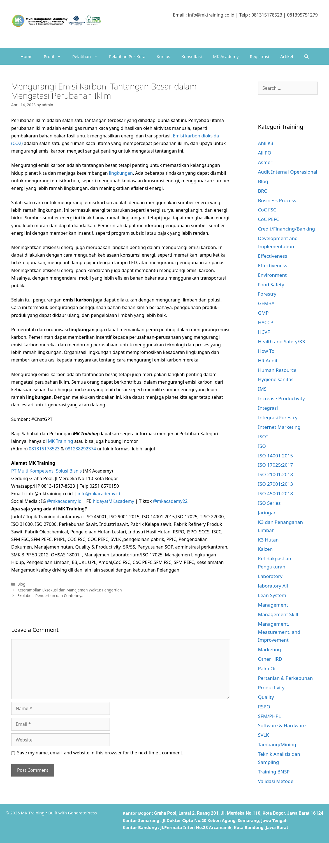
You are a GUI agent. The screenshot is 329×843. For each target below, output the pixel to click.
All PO (265, 152)
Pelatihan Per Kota (127, 56)
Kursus (163, 56)
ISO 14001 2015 (275, 455)
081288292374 (80, 449)
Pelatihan (87, 56)
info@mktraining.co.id (211, 15)
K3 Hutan (268, 539)
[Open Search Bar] (306, 56)
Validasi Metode (276, 781)
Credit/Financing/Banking (286, 228)
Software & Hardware (282, 725)
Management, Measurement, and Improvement (279, 632)
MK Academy (225, 56)
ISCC (263, 436)
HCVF (264, 332)
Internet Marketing (279, 427)
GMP (263, 313)
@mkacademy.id (64, 501)
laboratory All (273, 585)
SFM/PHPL (269, 716)
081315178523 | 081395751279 (284, 15)
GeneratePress (82, 813)
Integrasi (268, 408)
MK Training (60, 441)
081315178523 (44, 449)
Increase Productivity (281, 398)
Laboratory (270, 576)
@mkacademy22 (170, 501)
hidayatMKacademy (113, 501)
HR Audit (268, 360)
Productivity (271, 687)
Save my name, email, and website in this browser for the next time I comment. (100, 753)
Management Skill (278, 614)
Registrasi (259, 56)
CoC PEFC (268, 219)
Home (26, 56)
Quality (266, 697)
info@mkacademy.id (99, 493)
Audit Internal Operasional (287, 172)
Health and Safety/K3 (281, 341)
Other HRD (270, 659)
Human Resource (277, 370)
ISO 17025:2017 (275, 465)
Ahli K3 (266, 143)
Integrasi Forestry (278, 417)
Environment (272, 275)
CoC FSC (267, 209)
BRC (262, 191)
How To (266, 351)
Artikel (286, 56)
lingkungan (121, 173)
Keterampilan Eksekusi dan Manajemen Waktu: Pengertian (69, 590)
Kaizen (265, 549)
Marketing (269, 649)
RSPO (264, 706)
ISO (262, 446)
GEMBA (266, 303)
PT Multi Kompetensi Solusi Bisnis (46, 471)
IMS (262, 389)
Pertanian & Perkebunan (285, 678)
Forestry (267, 294)
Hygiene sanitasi (276, 379)
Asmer (265, 162)
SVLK (263, 735)
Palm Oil (267, 668)
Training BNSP (274, 771)
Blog (21, 584)
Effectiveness (272, 256)
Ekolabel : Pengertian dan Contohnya (50, 595)
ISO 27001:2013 (275, 484)
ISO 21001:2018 (275, 474)
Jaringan (267, 512)
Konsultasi (191, 56)
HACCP (266, 322)
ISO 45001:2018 (275, 493)
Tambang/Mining (277, 744)
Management (273, 605)
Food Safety (271, 284)
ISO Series (269, 503)
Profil (55, 56)
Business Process (277, 200)
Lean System (272, 595)
